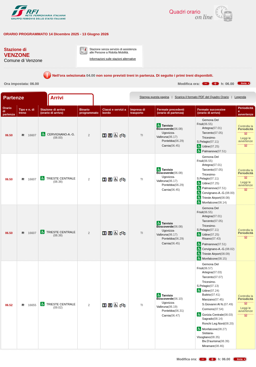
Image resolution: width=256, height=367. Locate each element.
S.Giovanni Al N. (213, 304)
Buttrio (206, 294)
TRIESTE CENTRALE (60, 178)
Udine (206, 146)
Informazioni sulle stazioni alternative (113, 58)
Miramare (208, 346)
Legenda (240, 97)
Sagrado (207, 318)
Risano (206, 238)
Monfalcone (209, 202)
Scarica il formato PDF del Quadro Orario (202, 97)
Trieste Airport (211, 197)
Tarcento (208, 132)
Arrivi (56, 97)
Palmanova (209, 151)
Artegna (207, 128)
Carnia (166, 145)
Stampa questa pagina (154, 97)
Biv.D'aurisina (211, 341)
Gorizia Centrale (212, 314)
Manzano (208, 299)
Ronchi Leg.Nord (213, 323)
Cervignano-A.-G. (213, 192)
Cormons (208, 309)
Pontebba (168, 140)
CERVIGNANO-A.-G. (61, 134)
